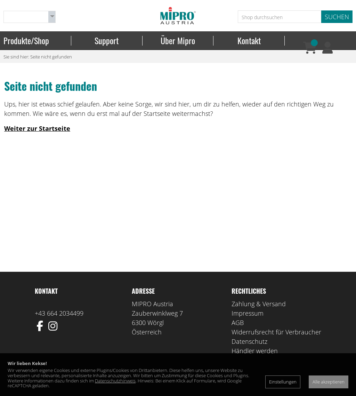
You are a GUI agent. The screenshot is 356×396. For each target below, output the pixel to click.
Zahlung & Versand (259, 304)
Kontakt (249, 41)
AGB (238, 322)
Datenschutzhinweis (115, 381)
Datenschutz (249, 341)
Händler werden (255, 351)
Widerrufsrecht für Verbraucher (276, 332)
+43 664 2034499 (59, 313)
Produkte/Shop (26, 41)
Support (107, 41)
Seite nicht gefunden (51, 57)
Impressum (248, 313)
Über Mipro (178, 41)
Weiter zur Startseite (37, 128)
